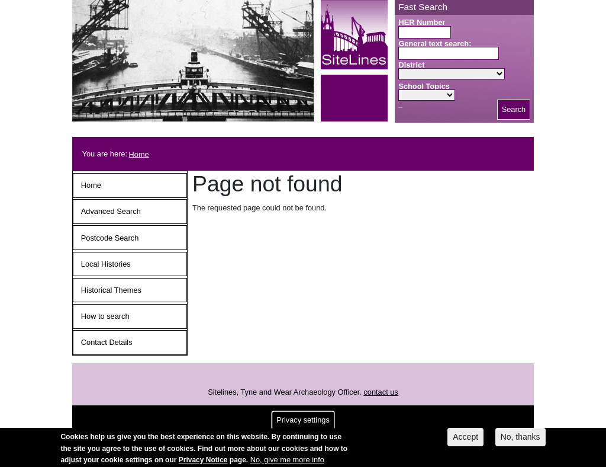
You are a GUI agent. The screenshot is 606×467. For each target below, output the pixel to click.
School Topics (424, 86)
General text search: (434, 43)
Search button (400, 107)
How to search (105, 316)
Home (139, 153)
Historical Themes (111, 290)
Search (514, 109)
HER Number (421, 22)
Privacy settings (303, 422)
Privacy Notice (203, 462)
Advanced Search (111, 211)
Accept (465, 439)
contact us (380, 392)
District (411, 64)
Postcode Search (109, 238)
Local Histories (106, 264)
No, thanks (520, 439)
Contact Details (107, 342)
